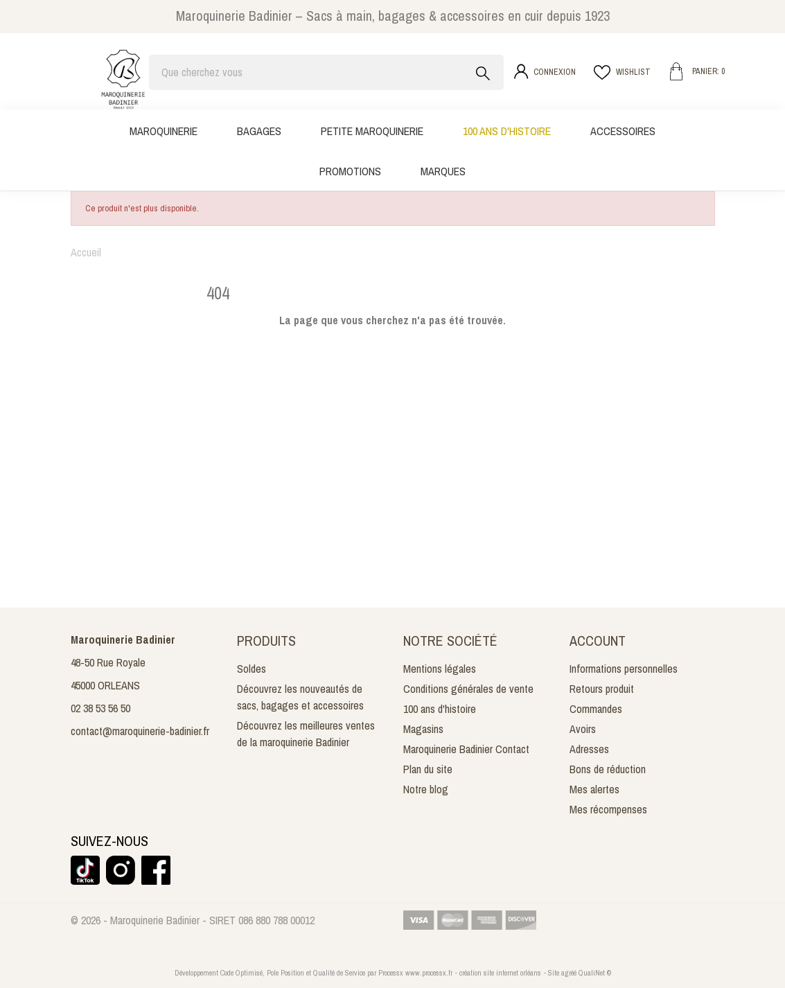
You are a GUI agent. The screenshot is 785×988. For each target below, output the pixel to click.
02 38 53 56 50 (100, 708)
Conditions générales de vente (468, 688)
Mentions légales (439, 668)
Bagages (259, 131)
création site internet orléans (500, 973)
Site (553, 973)
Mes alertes (594, 789)
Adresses (589, 749)
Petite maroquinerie (372, 131)
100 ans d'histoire (507, 131)
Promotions (350, 171)
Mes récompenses (608, 809)
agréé (568, 973)
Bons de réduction (608, 769)
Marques (443, 171)
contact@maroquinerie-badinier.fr (140, 731)
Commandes (596, 708)
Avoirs (583, 728)
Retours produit (602, 688)
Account (598, 640)
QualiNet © (595, 973)
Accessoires (622, 131)
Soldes (251, 668)
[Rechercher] (326, 72)
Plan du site (427, 769)
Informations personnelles (624, 668)
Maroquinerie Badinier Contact (466, 749)
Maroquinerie (163, 131)
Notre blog (425, 789)
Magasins (423, 728)
